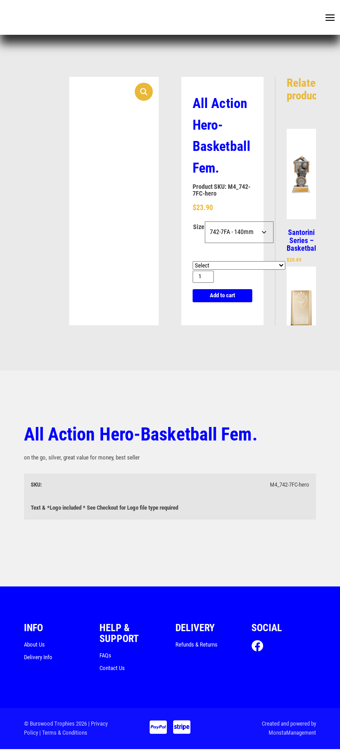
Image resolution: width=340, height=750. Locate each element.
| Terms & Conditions (63, 734)
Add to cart (222, 296)
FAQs (105, 656)
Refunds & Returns (196, 645)
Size (198, 227)
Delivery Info (38, 658)
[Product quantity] (203, 278)
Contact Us (112, 669)
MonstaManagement (292, 734)
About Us (34, 645)
